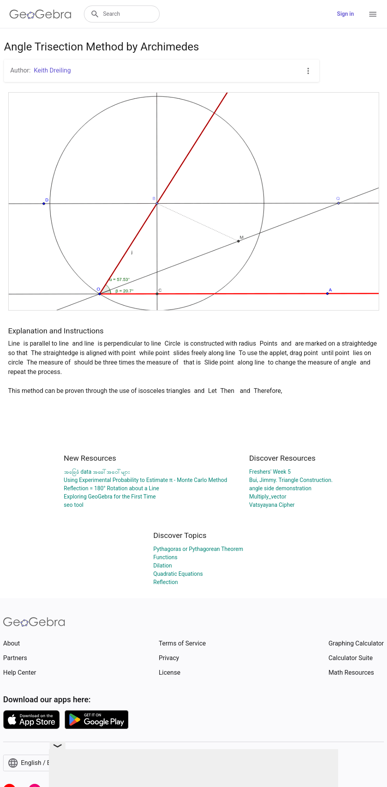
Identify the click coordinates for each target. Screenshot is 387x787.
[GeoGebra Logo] (40, 14)
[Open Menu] (373, 14)
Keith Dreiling (52, 70)
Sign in (345, 14)
